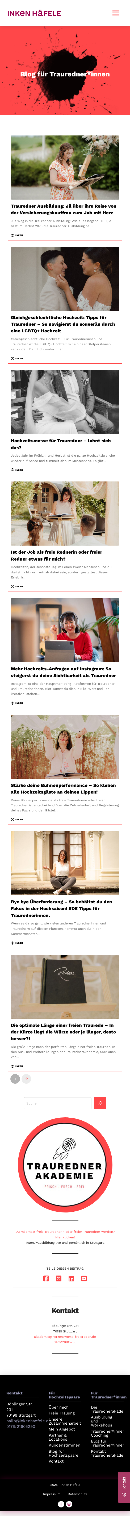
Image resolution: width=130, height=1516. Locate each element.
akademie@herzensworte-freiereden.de (65, 1337)
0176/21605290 (65, 1342)
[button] (116, 12)
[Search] (100, 1103)
